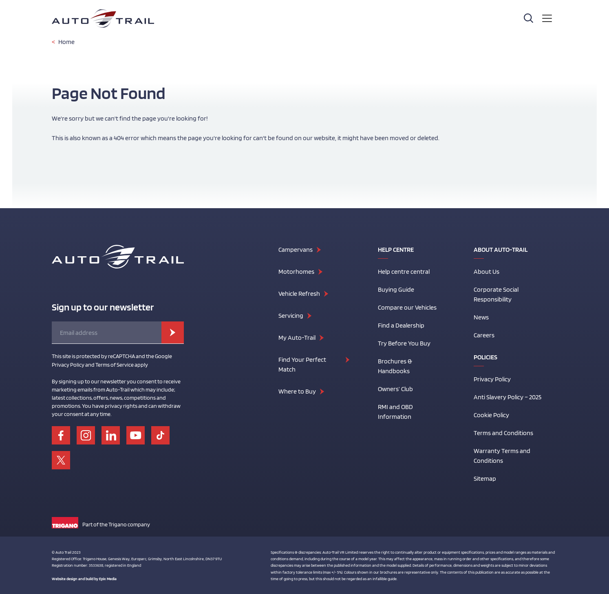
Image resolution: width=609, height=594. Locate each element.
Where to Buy (297, 391)
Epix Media (108, 578)
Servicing (290, 315)
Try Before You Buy (404, 343)
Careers (484, 335)
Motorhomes (296, 271)
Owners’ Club (395, 389)
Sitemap (485, 478)
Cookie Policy (491, 415)
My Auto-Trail (297, 337)
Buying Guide (396, 289)
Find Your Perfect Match (302, 364)
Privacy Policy (492, 379)
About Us (486, 271)
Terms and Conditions (503, 433)
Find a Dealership (401, 325)
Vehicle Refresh (299, 293)
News (481, 317)
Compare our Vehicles (407, 307)
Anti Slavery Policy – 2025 (507, 397)
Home (66, 42)
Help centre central (404, 271)
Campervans (295, 249)
